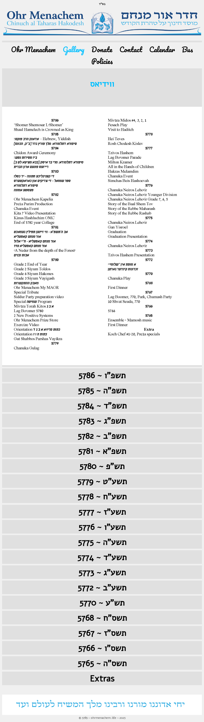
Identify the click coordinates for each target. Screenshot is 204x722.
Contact (130, 49)
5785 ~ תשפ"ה (102, 390)
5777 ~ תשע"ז (102, 512)
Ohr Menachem (33, 49)
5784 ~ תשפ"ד (102, 405)
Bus (187, 49)
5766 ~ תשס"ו (102, 648)
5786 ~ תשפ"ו (102, 375)
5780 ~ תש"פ (102, 466)
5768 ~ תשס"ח (102, 618)
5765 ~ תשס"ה (102, 663)
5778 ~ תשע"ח (102, 496)
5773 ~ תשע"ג (102, 572)
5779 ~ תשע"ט (102, 481)
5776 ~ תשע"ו (102, 527)
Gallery (73, 49)
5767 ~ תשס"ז (102, 633)
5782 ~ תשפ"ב (102, 436)
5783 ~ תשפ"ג (102, 421)
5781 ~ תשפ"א (102, 451)
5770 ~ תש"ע (102, 602)
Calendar (162, 49)
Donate (101, 49)
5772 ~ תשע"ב (102, 587)
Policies (102, 61)
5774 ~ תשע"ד (102, 557)
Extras (102, 678)
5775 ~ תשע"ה (102, 542)
